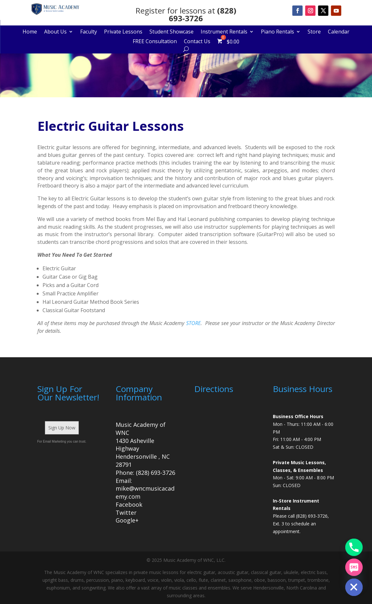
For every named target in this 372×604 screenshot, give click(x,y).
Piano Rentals (277, 32)
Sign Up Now (61, 428)
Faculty (88, 32)
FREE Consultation (155, 42)
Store (314, 32)
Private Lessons (123, 32)
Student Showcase (171, 32)
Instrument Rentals (224, 32)
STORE (193, 323)
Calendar (338, 32)
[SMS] (354, 567)
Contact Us (197, 42)
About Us (55, 32)
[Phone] (354, 547)
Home (30, 32)
